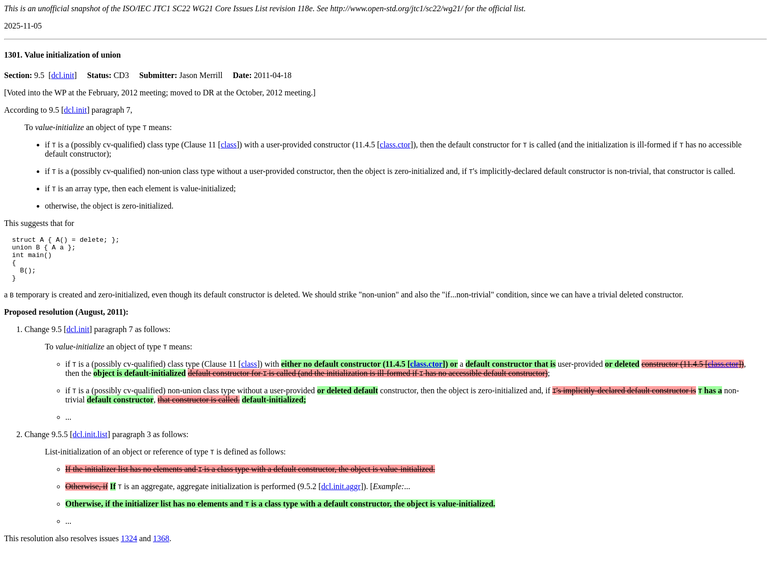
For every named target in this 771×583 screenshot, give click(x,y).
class (229, 144)
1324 (129, 547)
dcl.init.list (89, 443)
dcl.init (62, 75)
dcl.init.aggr (341, 495)
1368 (161, 547)
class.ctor (395, 144)
